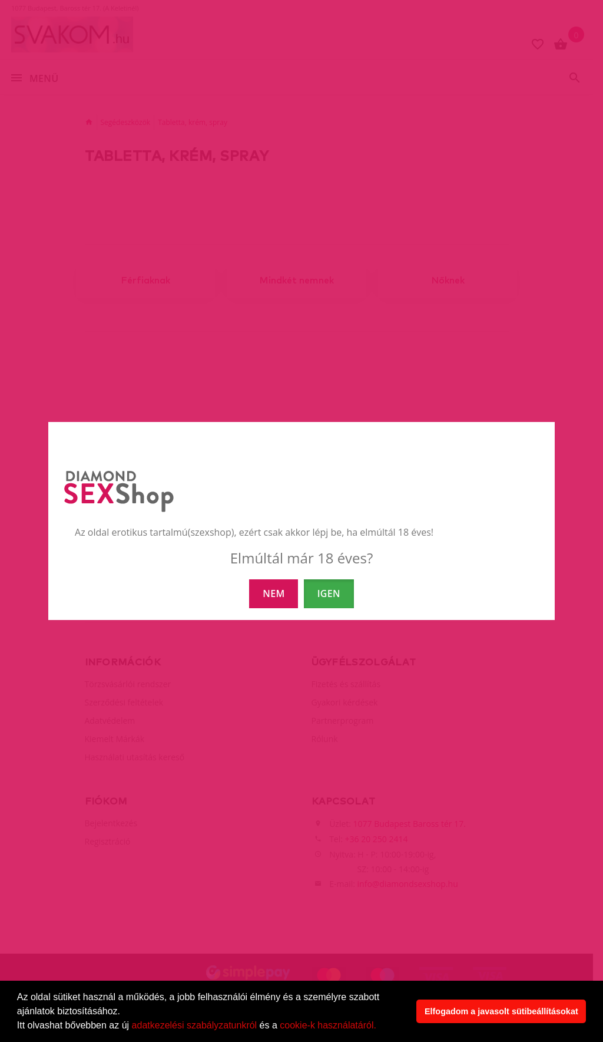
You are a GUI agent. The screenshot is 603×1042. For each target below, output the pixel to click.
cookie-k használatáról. (328, 1025)
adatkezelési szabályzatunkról (194, 1025)
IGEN (328, 593)
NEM (273, 593)
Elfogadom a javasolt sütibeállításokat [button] (501, 1011)
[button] (380, 1026)
